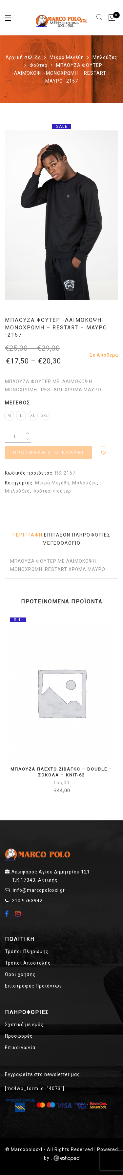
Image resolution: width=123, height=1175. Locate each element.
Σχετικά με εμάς (24, 1024)
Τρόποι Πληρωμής (27, 951)
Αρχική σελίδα (23, 57)
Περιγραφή (27, 535)
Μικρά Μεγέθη (67, 57)
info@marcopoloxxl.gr (39, 890)
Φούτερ (39, 65)
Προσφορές (19, 1036)
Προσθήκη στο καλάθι (48, 452)
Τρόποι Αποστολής (28, 963)
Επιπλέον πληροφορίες (77, 535)
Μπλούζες (104, 57)
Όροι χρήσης (20, 974)
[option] (61, 215)
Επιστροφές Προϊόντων (33, 986)
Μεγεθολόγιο (62, 543)
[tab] (27, 535)
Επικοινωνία (20, 1047)
